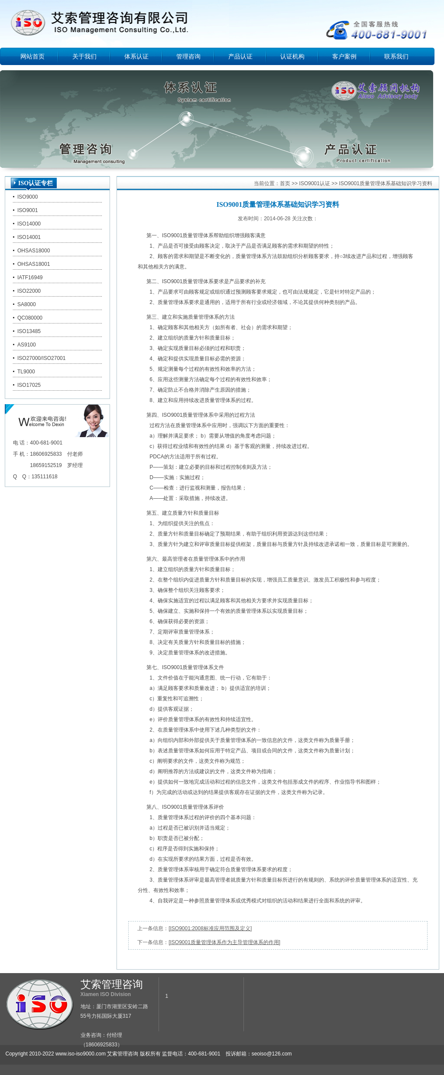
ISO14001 (29, 237)
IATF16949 (29, 277)
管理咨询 (188, 56)
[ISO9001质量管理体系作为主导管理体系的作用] (224, 942)
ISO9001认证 (314, 183)
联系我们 (396, 56)
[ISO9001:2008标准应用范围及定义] (210, 928)
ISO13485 (29, 331)
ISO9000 (27, 197)
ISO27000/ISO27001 (41, 358)
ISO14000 (29, 224)
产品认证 (240, 56)
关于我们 (84, 56)
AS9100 (26, 345)
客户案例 (344, 56)
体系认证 (136, 56)
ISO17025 (29, 385)
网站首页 (32, 56)
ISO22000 (29, 291)
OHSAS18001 (33, 264)
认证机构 (292, 56)
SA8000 (26, 304)
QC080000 (29, 318)
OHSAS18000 (33, 251)
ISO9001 (27, 210)
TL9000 (26, 372)
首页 (285, 183)
